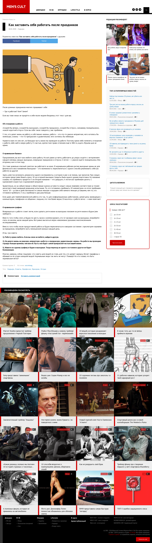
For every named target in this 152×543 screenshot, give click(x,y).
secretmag (28, 265)
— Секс (18, 526)
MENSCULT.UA (124, 518)
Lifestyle (75, 10)
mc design (132, 532)
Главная (5, 19)
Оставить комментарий (30, 276)
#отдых (43, 269)
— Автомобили (41, 523)
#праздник (36, 269)
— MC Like (8, 521)
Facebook (15, 41)
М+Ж (51, 10)
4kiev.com (97, 523)
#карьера (10, 269)
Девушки (40, 10)
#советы (18, 269)
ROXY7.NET (100, 518)
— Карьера (54, 523)
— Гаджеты (40, 521)
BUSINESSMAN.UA (125, 520)
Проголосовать (117, 243)
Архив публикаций (78, 521)
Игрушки (62, 10)
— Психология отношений (24, 523)
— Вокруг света (55, 526)
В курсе (87, 10)
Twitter (39, 41)
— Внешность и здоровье (59, 521)
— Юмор (19, 521)
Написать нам (143, 539)
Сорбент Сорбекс (114, 534)
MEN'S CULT (99, 520)
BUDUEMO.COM (125, 523)
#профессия (26, 269)
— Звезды (8, 523)
